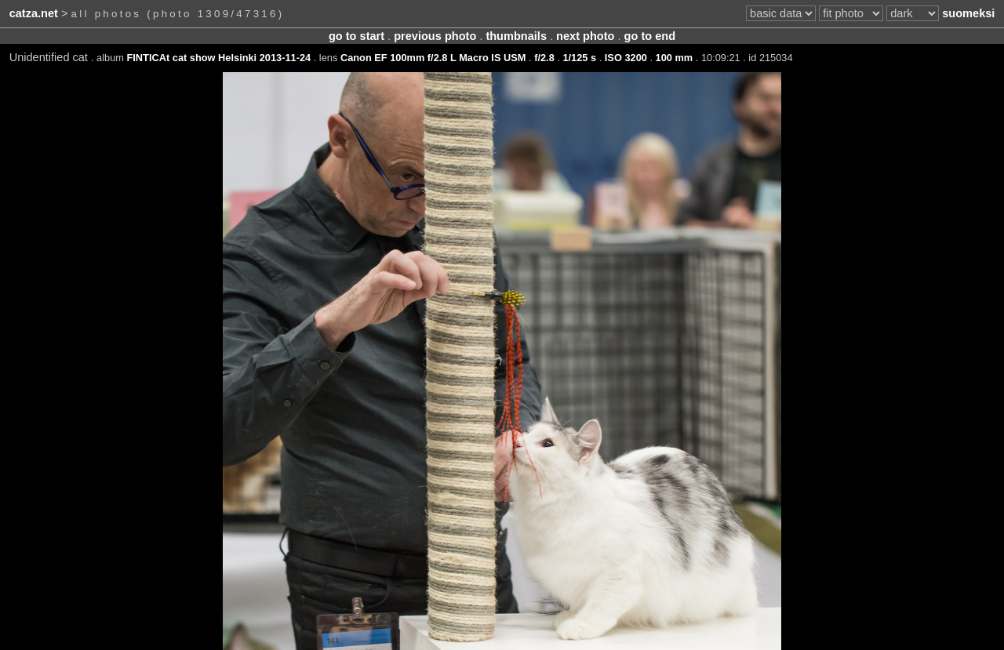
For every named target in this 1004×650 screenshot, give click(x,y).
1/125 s (579, 58)
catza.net (33, 13)
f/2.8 (544, 58)
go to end (649, 36)
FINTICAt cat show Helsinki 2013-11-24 (219, 58)
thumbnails (516, 36)
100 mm (674, 58)
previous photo (435, 36)
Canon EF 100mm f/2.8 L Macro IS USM (433, 58)
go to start (356, 36)
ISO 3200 (626, 58)
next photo (585, 36)
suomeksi (968, 13)
